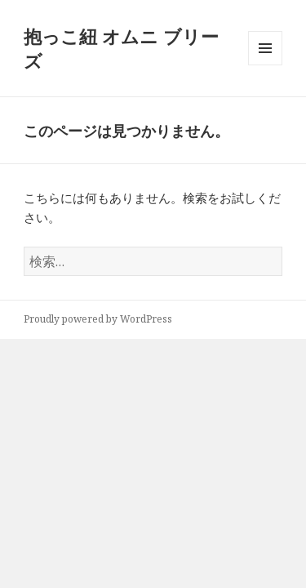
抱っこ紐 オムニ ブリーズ (121, 48)
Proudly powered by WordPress (98, 319)
